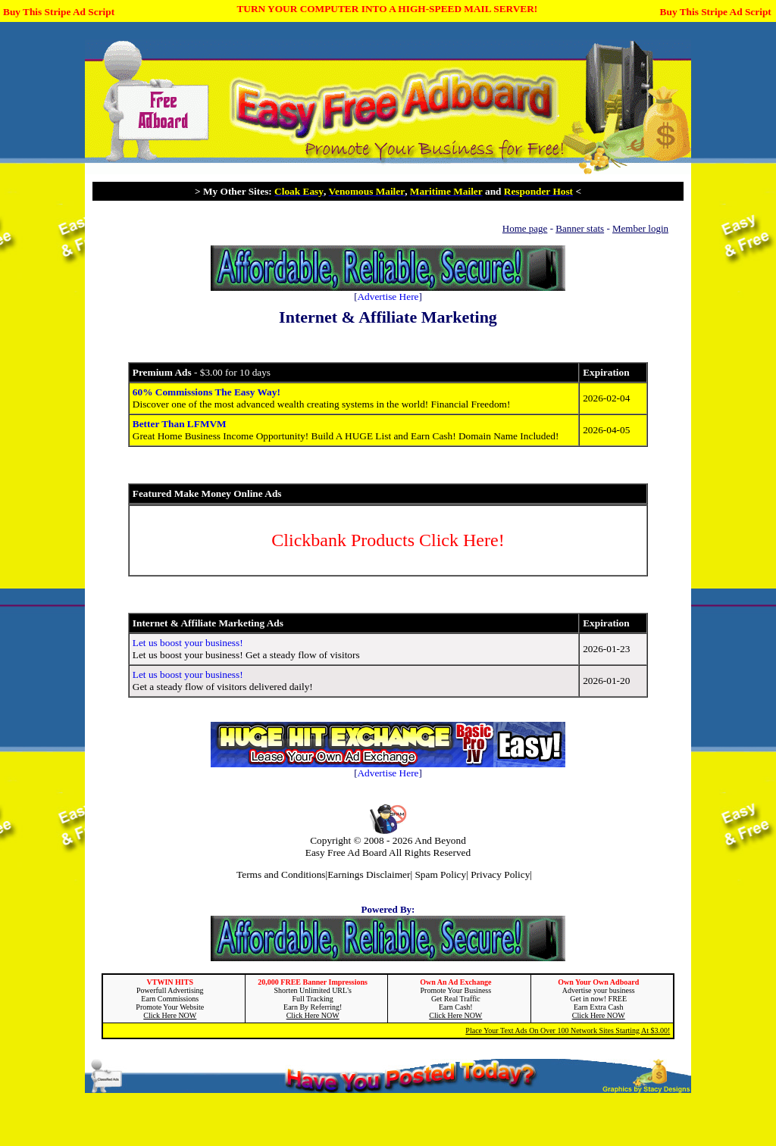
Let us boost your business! (188, 642)
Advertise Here (387, 296)
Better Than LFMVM (180, 423)
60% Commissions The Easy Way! (206, 392)
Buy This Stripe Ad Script (58, 11)
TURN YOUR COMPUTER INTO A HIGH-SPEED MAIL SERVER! (386, 8)
